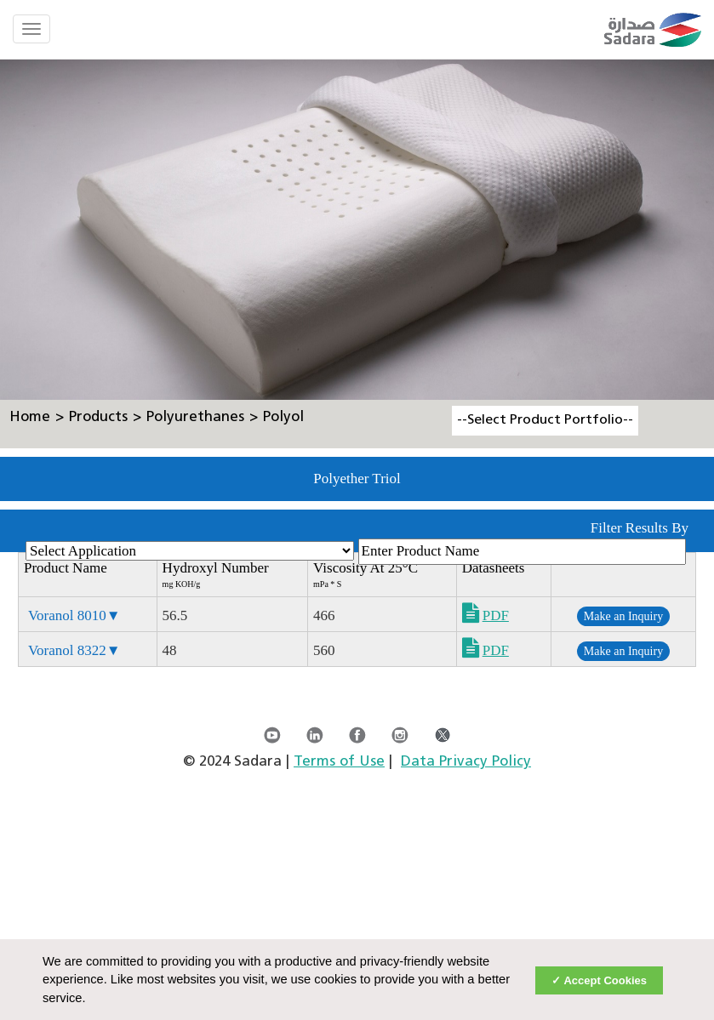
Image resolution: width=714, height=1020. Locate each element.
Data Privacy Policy (466, 762)
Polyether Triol (357, 478)
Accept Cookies (605, 980)
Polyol (283, 417)
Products (98, 417)
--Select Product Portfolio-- (545, 420)
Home (29, 417)
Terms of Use (339, 762)
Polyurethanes (195, 417)
